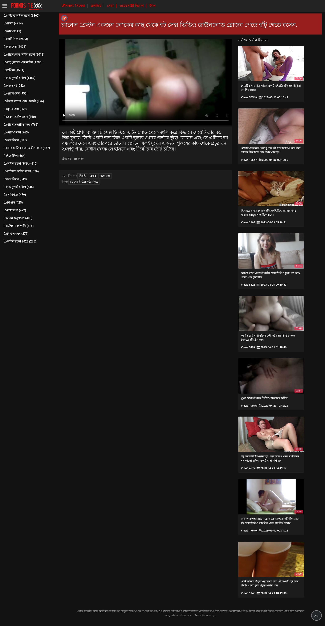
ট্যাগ (152, 6)
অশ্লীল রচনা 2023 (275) (19, 241)
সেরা (110, 6)
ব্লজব (93, 175)
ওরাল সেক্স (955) (15, 93)
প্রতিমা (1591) (13, 70)
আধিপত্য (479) (14, 194)
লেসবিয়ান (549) (15, 179)
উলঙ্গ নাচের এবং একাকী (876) (23, 101)
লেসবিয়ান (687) (15, 140)
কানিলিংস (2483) (15, 39)
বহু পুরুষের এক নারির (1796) (22, 62)
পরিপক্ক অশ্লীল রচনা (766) (20, 124)
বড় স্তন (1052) (14, 85)
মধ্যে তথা (105, 175)
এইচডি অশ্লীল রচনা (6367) (21, 15)
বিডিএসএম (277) (15, 233)
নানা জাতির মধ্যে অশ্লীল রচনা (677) (26, 148)
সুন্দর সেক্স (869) (15, 109)
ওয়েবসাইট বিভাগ (131, 6)
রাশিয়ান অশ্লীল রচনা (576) (21, 171)
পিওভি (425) (13, 202)
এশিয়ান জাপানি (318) (18, 226)
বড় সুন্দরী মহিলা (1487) (19, 78)
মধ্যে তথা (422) (14, 210)
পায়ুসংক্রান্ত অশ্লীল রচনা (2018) (23, 54)
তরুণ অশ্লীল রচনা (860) (19, 117)
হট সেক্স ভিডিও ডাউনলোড (84, 182)
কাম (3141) (12, 31)
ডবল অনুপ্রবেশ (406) (17, 218)
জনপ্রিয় (96, 6)
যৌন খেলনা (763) (16, 132)
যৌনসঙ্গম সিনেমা (73, 6)
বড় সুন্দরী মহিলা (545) (18, 187)
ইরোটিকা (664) (14, 155)
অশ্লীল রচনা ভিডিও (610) (20, 163)
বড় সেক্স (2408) (14, 46)
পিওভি (82, 175)
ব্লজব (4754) (13, 23)
